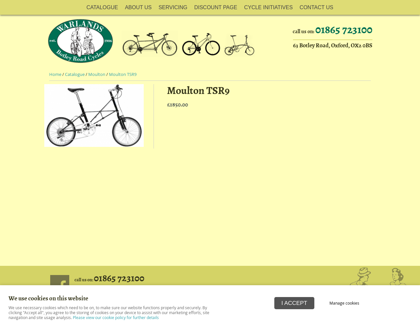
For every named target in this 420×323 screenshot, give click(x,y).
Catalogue (102, 7)
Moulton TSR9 (122, 74)
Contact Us (316, 7)
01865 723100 (343, 29)
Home (55, 74)
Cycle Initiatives (268, 7)
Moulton (96, 74)
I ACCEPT (294, 303)
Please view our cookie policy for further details (116, 317)
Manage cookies (344, 303)
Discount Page (215, 7)
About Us (138, 7)
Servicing (172, 7)
